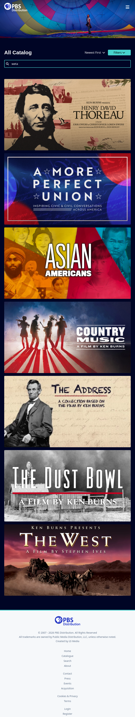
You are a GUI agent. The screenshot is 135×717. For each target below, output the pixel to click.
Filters (119, 52)
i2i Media (74, 641)
